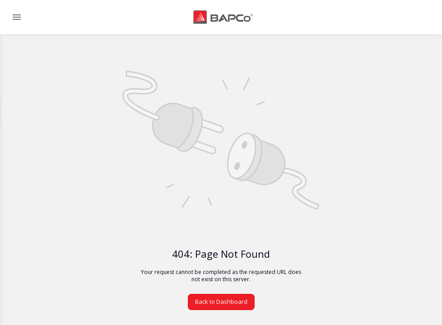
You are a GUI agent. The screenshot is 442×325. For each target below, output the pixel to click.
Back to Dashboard (221, 301)
